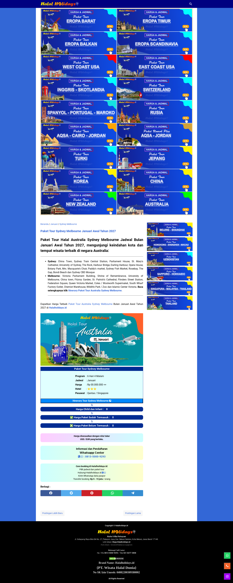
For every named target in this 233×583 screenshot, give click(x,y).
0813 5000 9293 (111, 553)
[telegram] (133, 493)
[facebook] (50, 493)
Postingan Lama (133, 513)
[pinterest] (92, 493)
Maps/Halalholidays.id (121, 542)
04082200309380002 (128, 572)
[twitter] (71, 493)
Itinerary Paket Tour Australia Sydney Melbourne (95, 290)
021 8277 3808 (129, 553)
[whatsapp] (112, 493)
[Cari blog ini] (191, 4)
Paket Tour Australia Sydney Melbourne (90, 304)
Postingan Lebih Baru (52, 513)
